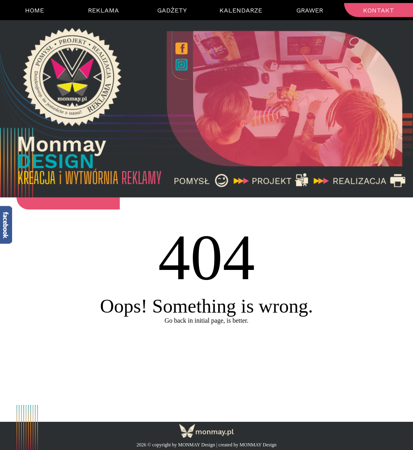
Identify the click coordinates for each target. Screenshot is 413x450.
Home (34, 10)
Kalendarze (240, 10)
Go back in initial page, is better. (206, 320)
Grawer (309, 10)
